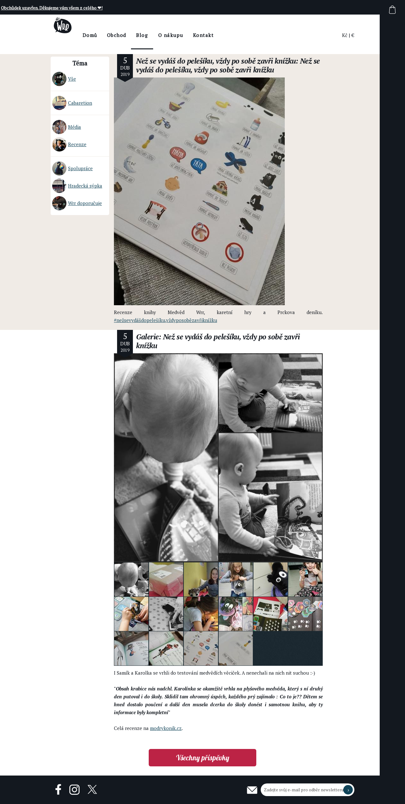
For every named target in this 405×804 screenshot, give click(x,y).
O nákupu (188, 35)
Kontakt (220, 35)
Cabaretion (72, 103)
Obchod (134, 35)
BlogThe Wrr (159, 40)
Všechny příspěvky (202, 757)
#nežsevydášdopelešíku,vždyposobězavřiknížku (165, 320)
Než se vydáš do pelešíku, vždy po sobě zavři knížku (216, 61)
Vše (64, 79)
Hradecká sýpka (77, 186)
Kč (344, 35)
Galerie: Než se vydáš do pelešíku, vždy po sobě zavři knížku (218, 341)
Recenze (69, 144)
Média (66, 127)
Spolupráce (72, 168)
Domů (107, 35)
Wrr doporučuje (77, 203)
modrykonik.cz (166, 728)
